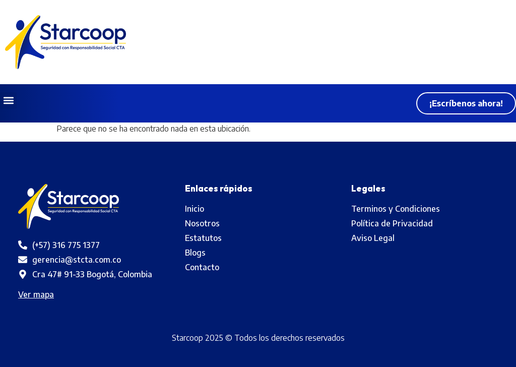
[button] (8, 100)
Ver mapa (36, 294)
